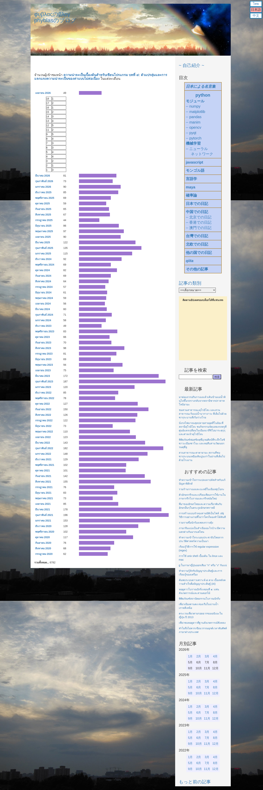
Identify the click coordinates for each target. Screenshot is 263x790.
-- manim (193, 122)
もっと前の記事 (195, 781)
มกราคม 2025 (43, 253)
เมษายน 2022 (43, 437)
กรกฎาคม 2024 (44, 286)
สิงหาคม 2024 (43, 281)
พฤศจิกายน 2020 (44, 531)
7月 (207, 687)
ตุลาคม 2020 (42, 537)
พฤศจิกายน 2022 (44, 398)
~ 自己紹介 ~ (191, 65)
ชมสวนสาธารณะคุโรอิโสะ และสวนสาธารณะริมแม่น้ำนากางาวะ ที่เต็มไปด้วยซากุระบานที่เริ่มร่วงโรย (203, 414)
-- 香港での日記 (199, 222)
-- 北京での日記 (199, 217)
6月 (198, 687)
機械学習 (193, 143)
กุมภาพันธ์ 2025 (44, 247)
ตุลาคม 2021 (42, 470)
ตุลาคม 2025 (42, 203)
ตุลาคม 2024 (42, 270)
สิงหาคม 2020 (43, 548)
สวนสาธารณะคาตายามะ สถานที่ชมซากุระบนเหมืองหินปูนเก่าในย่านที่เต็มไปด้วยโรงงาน (202, 456)
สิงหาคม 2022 (43, 414)
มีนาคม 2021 (42, 509)
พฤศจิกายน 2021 (44, 464)
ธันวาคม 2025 (43, 192)
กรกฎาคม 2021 (44, 487)
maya (190, 187)
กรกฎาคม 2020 (44, 553)
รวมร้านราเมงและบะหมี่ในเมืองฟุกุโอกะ (201, 489)
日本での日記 (197, 204)
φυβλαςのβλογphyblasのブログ (55, 17)
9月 (190, 693)
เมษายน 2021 (43, 503)
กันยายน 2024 (43, 275)
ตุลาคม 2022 (42, 403)
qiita (189, 261)
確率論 (191, 195)
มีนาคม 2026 (42, 175)
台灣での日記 (197, 236)
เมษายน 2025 (43, 236)
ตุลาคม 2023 (42, 336)
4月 (215, 656)
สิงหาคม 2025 (43, 214)
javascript (194, 162)
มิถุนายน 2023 (43, 359)
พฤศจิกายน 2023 (44, 331)
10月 (199, 693)
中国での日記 (197, 212)
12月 (215, 693)
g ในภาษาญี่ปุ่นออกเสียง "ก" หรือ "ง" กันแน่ (203, 565)
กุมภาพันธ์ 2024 (44, 314)
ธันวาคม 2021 (43, 459)
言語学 (191, 179)
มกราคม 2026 (43, 186)
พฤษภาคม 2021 (44, 498)
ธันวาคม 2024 (43, 259)
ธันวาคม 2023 (43, 325)
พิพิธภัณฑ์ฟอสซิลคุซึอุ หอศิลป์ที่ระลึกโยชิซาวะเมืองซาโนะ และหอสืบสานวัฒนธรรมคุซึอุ (202, 443)
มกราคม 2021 (43, 520)
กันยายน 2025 (43, 209)
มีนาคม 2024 (42, 309)
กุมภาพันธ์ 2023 (44, 381)
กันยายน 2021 (43, 476)
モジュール (195, 101)
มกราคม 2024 (43, 320)
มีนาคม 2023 (42, 375)
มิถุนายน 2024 (43, 292)
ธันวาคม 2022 (43, 392)
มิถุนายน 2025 (43, 225)
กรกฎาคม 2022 (44, 420)
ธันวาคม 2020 (43, 526)
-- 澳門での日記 (199, 228)
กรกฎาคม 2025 (44, 220)
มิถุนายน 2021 (43, 492)
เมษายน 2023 (43, 370)
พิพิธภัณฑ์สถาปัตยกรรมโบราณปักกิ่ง (199, 598)
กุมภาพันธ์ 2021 (44, 515)
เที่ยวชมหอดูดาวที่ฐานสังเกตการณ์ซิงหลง (202, 622)
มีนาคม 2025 (42, 242)
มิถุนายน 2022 (43, 425)
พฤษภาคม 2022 (44, 431)
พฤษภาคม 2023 (44, 364)
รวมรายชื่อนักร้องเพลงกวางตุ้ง (196, 522)
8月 (215, 687)
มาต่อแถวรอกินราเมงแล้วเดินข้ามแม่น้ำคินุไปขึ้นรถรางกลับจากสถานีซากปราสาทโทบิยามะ (202, 401)
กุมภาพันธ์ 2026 (44, 181)
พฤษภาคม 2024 (44, 298)
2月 (198, 656)
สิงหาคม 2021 (43, 481)
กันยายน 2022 (43, 409)
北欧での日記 (197, 244)
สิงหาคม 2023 (43, 348)
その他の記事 (197, 269)
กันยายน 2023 (43, 342)
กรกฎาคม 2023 (44, 353)
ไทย (256, 4)
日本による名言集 (201, 86)
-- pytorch (193, 138)
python (203, 95)
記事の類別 (190, 283)
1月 (190, 656)
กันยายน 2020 (43, 542)
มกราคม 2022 (43, 453)
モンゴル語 (195, 170)
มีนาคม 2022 (42, 442)
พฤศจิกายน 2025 (44, 197)
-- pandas (194, 117)
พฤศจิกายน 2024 (44, 264)
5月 (190, 687)
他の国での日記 (199, 253)
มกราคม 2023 (43, 387)
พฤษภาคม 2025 (44, 231)
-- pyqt (191, 133)
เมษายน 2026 (43, 92)
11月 (207, 693)
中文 (256, 15)
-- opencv (193, 127)
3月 (207, 656)
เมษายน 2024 (43, 303)
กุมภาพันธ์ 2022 (44, 448)
